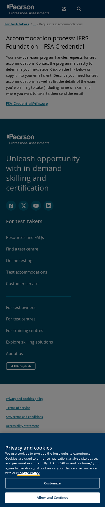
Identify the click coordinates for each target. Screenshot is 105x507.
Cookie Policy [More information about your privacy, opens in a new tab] (29, 477)
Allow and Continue (52, 501)
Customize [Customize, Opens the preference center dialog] (52, 487)
